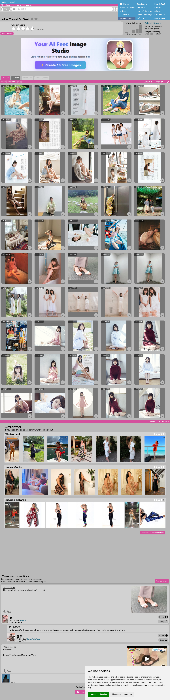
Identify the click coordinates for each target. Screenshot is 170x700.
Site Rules (142, 4)
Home (126, 4)
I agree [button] (92, 694)
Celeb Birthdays (144, 15)
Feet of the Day (144, 11)
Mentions (124, 15)
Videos (123, 11)
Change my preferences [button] (122, 694)
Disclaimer (159, 15)
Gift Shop (141, 18)
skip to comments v (159, 421)
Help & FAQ (159, 4)
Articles (141, 7)
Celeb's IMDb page (153, 23)
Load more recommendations (152, 533)
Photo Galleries (127, 7)
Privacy (157, 11)
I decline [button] (103, 694)
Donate (157, 7)
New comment (161, 581)
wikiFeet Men (125, 18)
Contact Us (159, 18)
